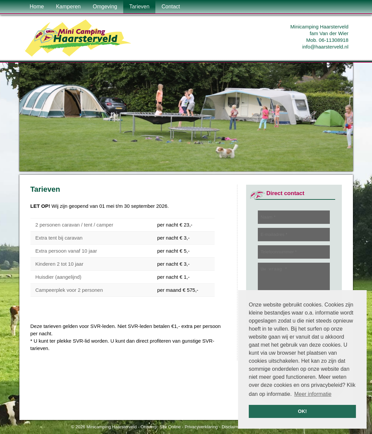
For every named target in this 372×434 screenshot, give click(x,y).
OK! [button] (302, 411)
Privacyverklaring (201, 426)
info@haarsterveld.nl (325, 47)
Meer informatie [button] (312, 394)
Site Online (170, 426)
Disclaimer (232, 426)
